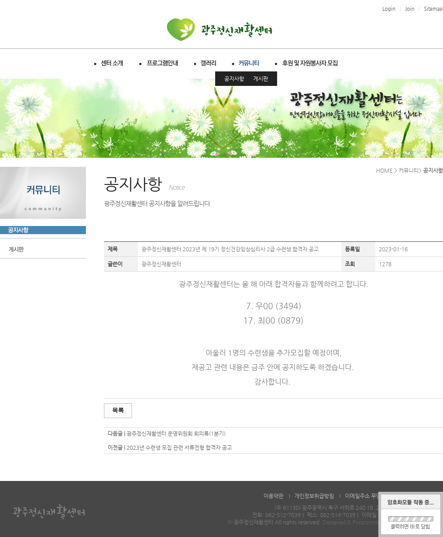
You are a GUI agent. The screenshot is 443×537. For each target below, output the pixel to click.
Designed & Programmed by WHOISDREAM (377, 522)
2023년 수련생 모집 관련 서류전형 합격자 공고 (179, 447)
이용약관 (273, 496)
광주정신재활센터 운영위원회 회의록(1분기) (176, 433)
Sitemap (433, 9)
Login (389, 9)
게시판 (260, 78)
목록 (118, 410)
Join (410, 9)
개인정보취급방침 (314, 496)
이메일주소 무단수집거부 (373, 496)
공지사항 (234, 78)
